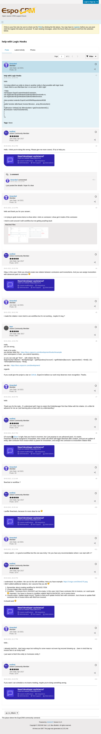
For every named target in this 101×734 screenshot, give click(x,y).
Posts (7, 50)
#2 (96, 146)
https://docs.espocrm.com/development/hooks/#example (41, 352)
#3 (96, 208)
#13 (96, 639)
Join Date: (13, 68)
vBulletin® (50, 722)
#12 (96, 578)
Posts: (12, 70)
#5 (96, 312)
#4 (96, 268)
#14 (96, 679)
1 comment (14, 174)
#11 (96, 549)
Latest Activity (20, 50)
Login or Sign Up (91, 2)
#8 (96, 433)
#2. (94, 180)
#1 (96, 75)
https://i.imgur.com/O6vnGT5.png (75, 582)
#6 (96, 341)
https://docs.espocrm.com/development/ (25, 365)
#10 (96, 507)
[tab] (7, 50)
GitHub (33, 375)
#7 (96, 397)
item (16, 437)
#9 (96, 478)
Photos (32, 50)
